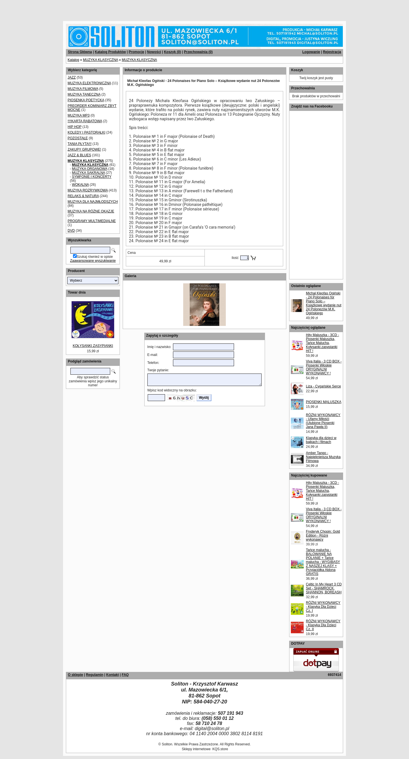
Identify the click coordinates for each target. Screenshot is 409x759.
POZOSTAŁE (78, 138)
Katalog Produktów (110, 52)
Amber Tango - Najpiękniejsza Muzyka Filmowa (323, 457)
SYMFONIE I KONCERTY (91, 177)
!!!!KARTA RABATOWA (85, 121)
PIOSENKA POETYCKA (86, 100)
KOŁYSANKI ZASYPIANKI (93, 346)
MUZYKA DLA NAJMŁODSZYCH (93, 202)
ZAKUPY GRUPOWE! (84, 149)
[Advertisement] (68, 8)
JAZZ (72, 77)
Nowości (154, 52)
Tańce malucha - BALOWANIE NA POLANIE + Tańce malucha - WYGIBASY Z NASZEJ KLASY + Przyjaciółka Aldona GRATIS (323, 562)
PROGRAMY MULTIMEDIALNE (92, 221)
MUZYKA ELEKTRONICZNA (89, 83)
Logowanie (311, 52)
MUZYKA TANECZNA (84, 94)
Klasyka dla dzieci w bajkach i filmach (321, 440)
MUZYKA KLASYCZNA (100, 60)
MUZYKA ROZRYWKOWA (88, 190)
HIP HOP (75, 127)
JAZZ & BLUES (79, 155)
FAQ (125, 675)
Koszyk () (172, 52)
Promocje (136, 52)
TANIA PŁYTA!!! (79, 144)
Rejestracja (332, 52)
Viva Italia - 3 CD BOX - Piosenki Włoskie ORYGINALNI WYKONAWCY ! (324, 367)
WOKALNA (80, 185)
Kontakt (112, 675)
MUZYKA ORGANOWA (89, 169)
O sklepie (75, 675)
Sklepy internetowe (196, 749)
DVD (71, 231)
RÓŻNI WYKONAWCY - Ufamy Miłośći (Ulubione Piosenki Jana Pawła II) (323, 421)
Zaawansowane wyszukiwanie (93, 261)
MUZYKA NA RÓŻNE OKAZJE (91, 211)
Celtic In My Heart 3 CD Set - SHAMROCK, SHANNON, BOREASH (324, 588)
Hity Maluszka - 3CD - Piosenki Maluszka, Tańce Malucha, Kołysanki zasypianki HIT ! (322, 343)
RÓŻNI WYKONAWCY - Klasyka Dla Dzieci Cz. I (323, 607)
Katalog (73, 60)
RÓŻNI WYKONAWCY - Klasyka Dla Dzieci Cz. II (323, 625)
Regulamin (94, 675)
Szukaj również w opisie (95, 257)
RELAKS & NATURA (83, 196)
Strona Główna (80, 52)
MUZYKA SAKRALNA (88, 173)
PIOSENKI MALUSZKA (323, 402)
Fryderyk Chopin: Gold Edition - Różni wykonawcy (323, 535)
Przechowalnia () (198, 52)
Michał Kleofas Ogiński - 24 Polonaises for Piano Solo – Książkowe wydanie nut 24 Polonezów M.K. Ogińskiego (323, 303)
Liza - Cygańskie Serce (323, 386)
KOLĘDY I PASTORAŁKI (86, 132)
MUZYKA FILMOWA (83, 89)
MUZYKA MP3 (78, 115)
